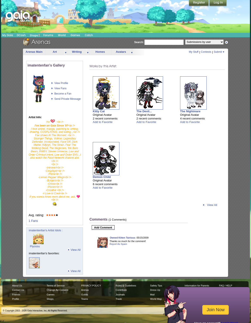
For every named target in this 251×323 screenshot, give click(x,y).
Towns (84, 299)
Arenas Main (34, 51)
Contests (206, 51)
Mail (152, 294)
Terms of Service (56, 285)
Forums (48, 35)
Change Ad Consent (57, 290)
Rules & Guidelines (126, 285)
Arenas (85, 290)
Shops (35, 35)
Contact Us (18, 290)
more (65, 52)
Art (55, 51)
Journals (120, 294)
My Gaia (7, 35)
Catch (89, 35)
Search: (139, 42)
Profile (15, 299)
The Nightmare (190, 111)
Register (199, 3)
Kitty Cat (99, 111)
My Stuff (193, 51)
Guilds (84, 294)
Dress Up (155, 290)
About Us (17, 285)
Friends (16, 294)
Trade (119, 299)
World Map (156, 299)
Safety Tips (156, 285)
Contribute (121, 290)
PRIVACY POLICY (91, 285)
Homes (100, 51)
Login (218, 3)
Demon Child (102, 177)
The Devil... (144, 111)
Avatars (121, 51)
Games (75, 35)
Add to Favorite (102, 122)
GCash (21, 35)
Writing (77, 51)
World (62, 35)
